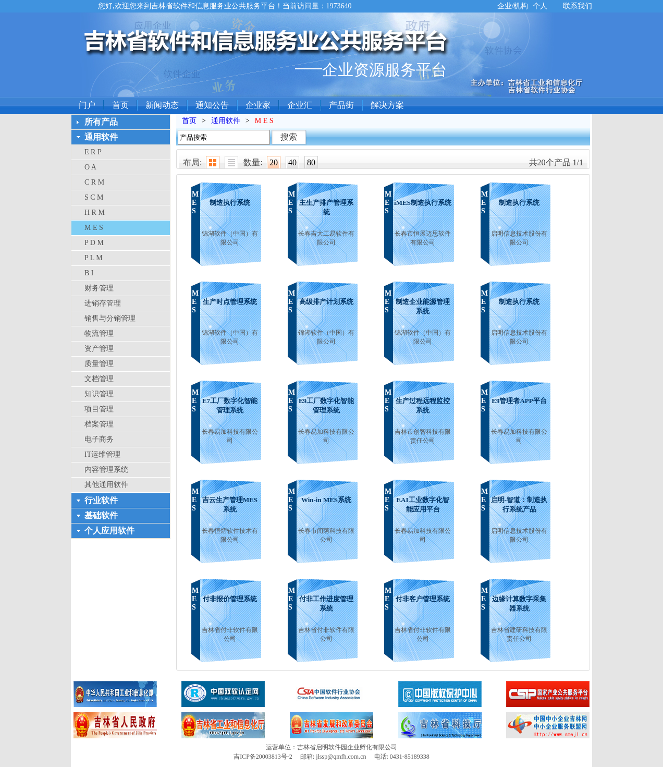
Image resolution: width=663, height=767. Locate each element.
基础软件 (101, 515)
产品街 (341, 105)
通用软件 (101, 136)
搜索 (288, 136)
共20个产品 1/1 (556, 162)
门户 (87, 105)
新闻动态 (162, 105)
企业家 (258, 105)
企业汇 (299, 105)
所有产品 (101, 121)
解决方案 (387, 105)
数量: (252, 162)
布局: (192, 162)
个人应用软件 (109, 530)
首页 (120, 105)
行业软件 (101, 500)
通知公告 (212, 105)
